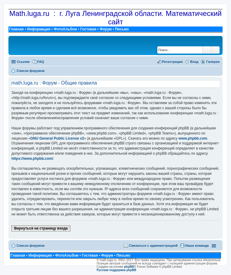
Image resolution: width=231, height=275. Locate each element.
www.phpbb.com (192, 138)
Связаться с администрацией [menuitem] (153, 245)
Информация (39, 29)
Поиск (206, 50)
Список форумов (31, 245)
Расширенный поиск (215, 50)
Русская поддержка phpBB (116, 270)
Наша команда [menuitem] (197, 245)
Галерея (213, 61)
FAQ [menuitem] (40, 61)
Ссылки (23, 61)
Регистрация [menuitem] (172, 61)
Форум (106, 29)
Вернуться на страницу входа (41, 228)
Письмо (122, 29)
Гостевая (88, 29)
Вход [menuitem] (194, 61)
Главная (16, 29)
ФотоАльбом (65, 29)
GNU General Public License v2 (57, 138)
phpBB (129, 266)
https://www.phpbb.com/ (32, 158)
